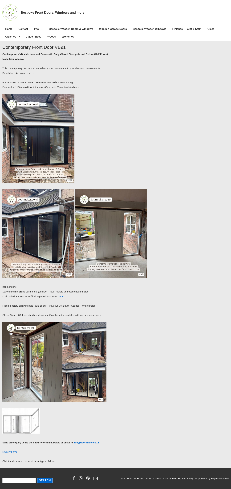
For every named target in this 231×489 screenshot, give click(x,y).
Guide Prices (33, 36)
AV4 (61, 296)
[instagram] (81, 479)
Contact (23, 29)
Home (8, 29)
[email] (95, 479)
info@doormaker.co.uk (86, 442)
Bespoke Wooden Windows (149, 29)
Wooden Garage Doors (113, 29)
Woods (51, 36)
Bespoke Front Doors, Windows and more (53, 12)
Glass (211, 29)
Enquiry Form (9, 451)
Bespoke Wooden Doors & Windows (71, 29)
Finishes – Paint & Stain (186, 29)
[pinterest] (88, 479)
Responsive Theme (220, 478)
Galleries (13, 36)
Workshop (68, 36)
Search (5, 475)
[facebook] (75, 479)
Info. (39, 29)
